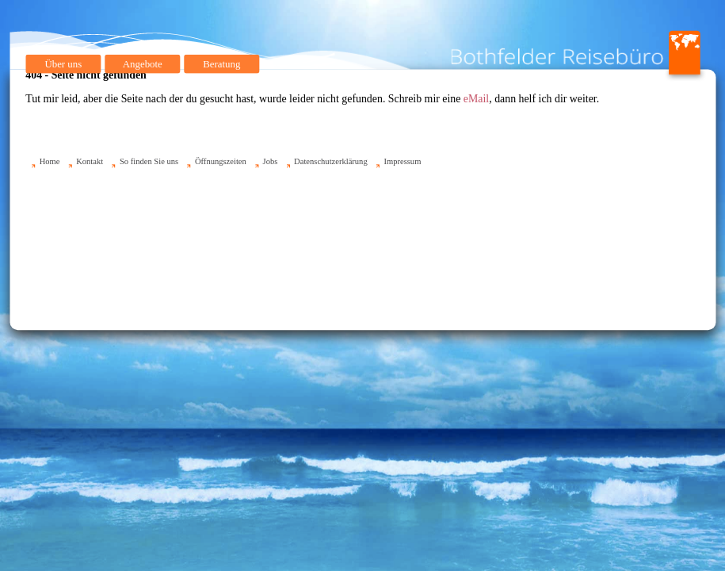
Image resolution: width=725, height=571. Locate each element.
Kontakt (89, 161)
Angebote (142, 64)
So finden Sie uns (148, 161)
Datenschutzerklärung (331, 161)
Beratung (221, 64)
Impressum (402, 161)
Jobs (269, 161)
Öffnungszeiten (220, 161)
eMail (475, 99)
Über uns (63, 64)
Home (49, 161)
